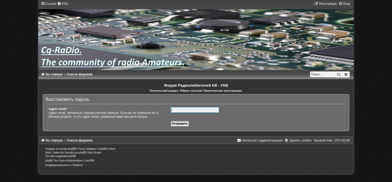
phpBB (72, 148)
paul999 (90, 160)
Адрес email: (57, 109)
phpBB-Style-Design (90, 152)
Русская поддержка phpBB (60, 156)
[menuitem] (62, 4)
